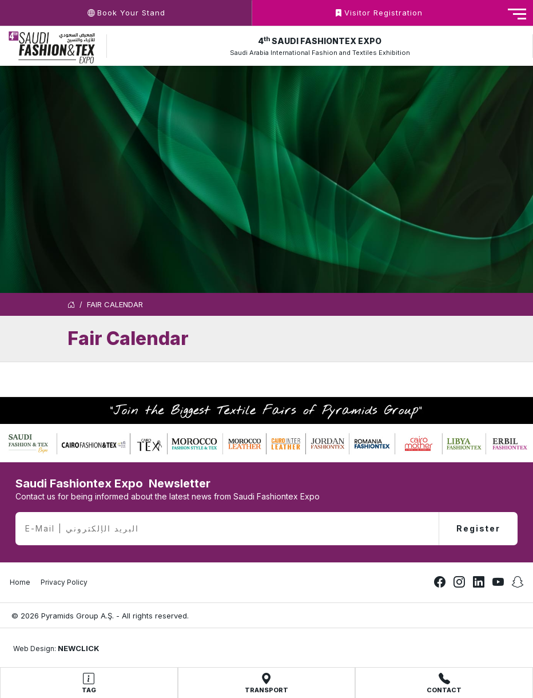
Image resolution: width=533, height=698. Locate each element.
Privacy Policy (64, 582)
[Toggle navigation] (517, 14)
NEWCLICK (79, 648)
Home (20, 582)
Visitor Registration (379, 12)
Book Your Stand (126, 12)
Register (478, 528)
